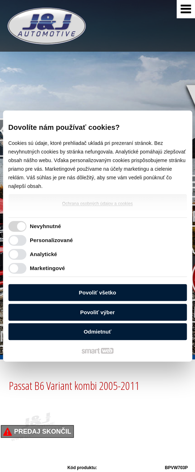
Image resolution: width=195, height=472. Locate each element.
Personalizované (51, 240)
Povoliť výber (97, 312)
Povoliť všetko (97, 292)
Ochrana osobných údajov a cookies (97, 203)
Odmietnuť (97, 332)
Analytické (43, 254)
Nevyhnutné (45, 226)
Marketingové (47, 268)
